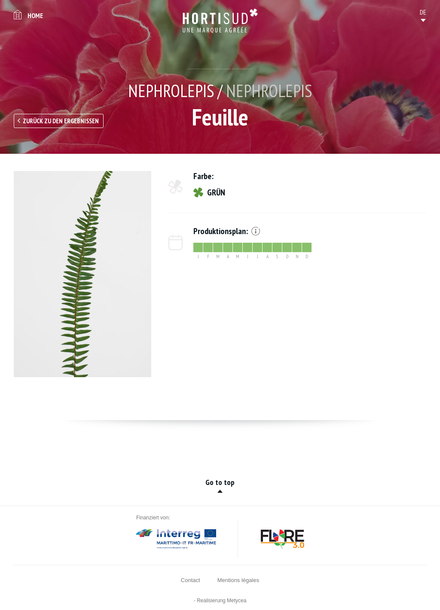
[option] (82, 274)
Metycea (236, 601)
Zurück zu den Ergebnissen (61, 121)
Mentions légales (238, 580)
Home (35, 15)
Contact (190, 580)
